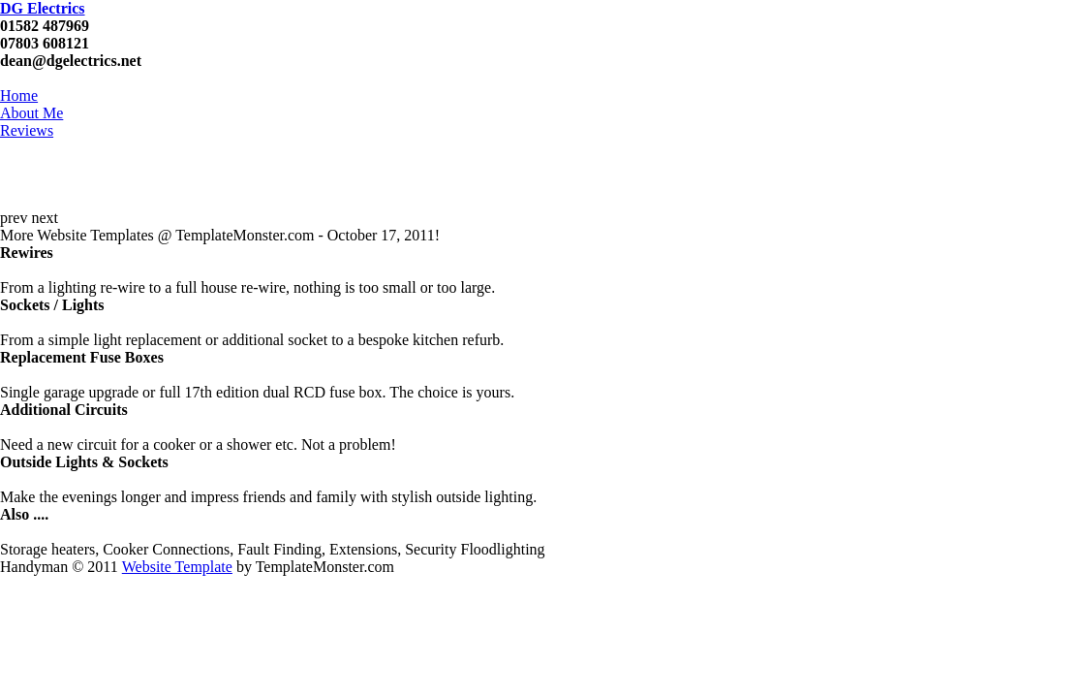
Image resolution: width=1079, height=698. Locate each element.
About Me (31, 113)
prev (13, 217)
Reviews (26, 130)
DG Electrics (42, 8)
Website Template (177, 566)
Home (19, 95)
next (44, 217)
